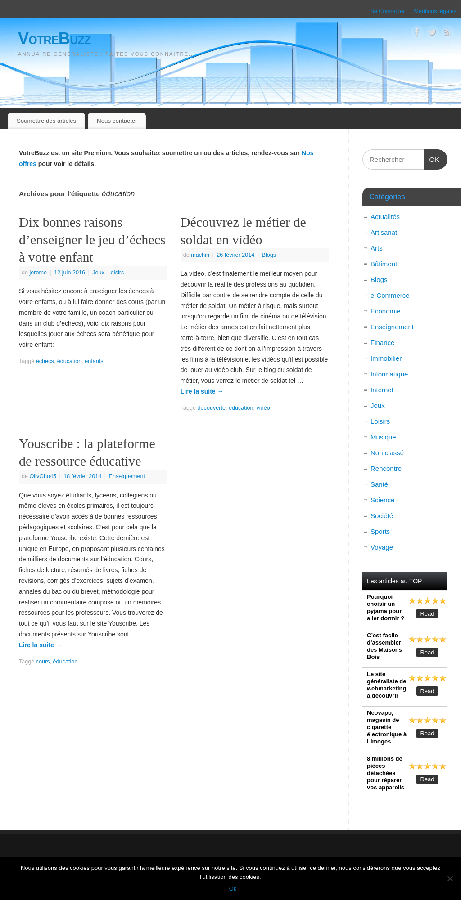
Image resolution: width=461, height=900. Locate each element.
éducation (69, 361)
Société (382, 515)
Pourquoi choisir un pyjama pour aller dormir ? (385, 607)
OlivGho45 (43, 476)
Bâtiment (384, 264)
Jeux (98, 272)
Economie (386, 311)
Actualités (385, 216)
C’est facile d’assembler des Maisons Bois (384, 646)
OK (432, 158)
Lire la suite (202, 391)
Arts (377, 248)
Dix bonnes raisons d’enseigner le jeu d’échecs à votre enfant (92, 239)
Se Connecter (387, 11)
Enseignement (127, 476)
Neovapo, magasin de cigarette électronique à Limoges (387, 727)
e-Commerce (390, 295)
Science (382, 500)
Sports (380, 531)
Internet (382, 390)
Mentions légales (435, 11)
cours (43, 661)
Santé (379, 484)
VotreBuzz (54, 38)
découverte (212, 408)
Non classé (387, 453)
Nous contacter (117, 120)
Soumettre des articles (46, 120)
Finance (382, 342)
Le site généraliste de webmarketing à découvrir (386, 685)
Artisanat (384, 232)
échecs (45, 361)
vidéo (263, 408)
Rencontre (386, 468)
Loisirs (116, 272)
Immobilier (386, 358)
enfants (94, 361)
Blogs (269, 255)
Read (427, 613)
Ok (233, 888)
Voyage (382, 547)
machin (200, 255)
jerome (38, 272)
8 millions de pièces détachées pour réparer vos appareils (385, 773)
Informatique (389, 374)
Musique (383, 437)
